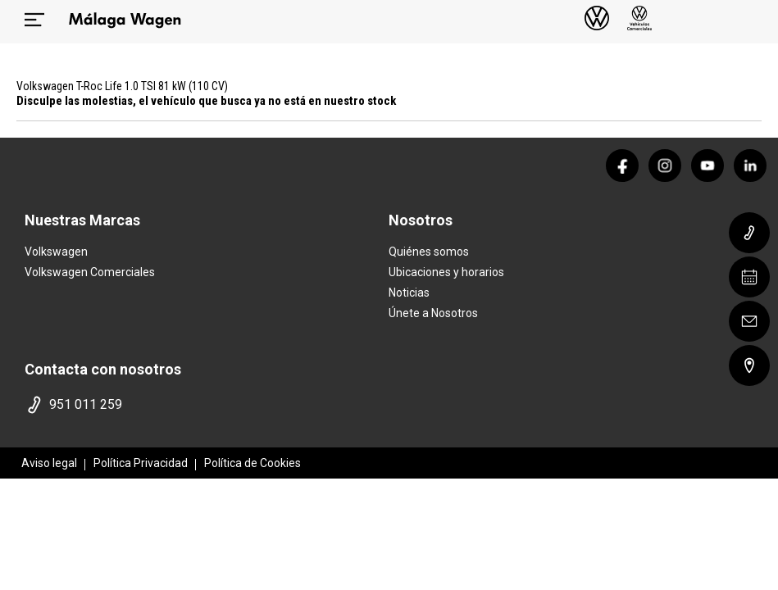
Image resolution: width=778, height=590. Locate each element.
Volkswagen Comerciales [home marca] (90, 272)
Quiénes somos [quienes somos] (429, 251)
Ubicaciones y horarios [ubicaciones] (446, 272)
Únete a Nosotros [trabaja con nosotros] (433, 313)
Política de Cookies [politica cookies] (252, 463)
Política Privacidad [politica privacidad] (140, 463)
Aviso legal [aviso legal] (49, 463)
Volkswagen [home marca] (56, 251)
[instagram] (664, 165)
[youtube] (707, 165)
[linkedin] (750, 165)
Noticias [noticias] (409, 292)
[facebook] (622, 165)
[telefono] (203, 405)
